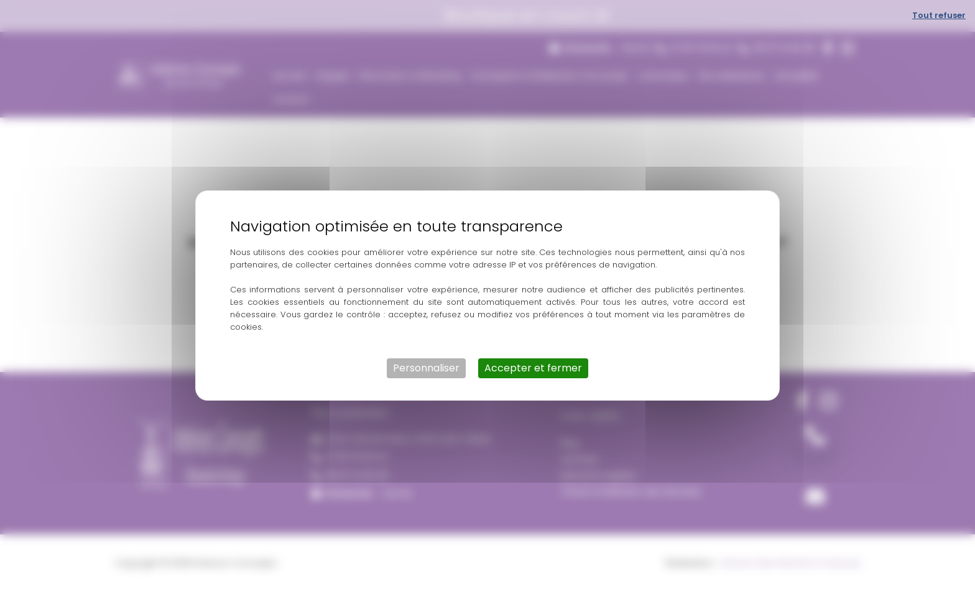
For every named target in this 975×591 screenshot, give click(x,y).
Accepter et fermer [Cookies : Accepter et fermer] (533, 368)
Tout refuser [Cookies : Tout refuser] (939, 15)
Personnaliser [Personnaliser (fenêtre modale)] (426, 368)
